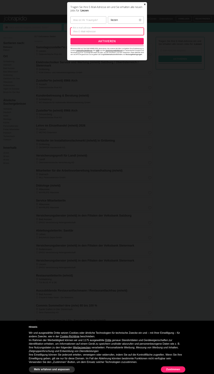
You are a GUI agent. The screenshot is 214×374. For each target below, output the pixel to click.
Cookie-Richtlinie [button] (70, 336)
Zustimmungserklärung (113, 86)
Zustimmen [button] (173, 369)
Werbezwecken (82, 347)
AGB (97, 86)
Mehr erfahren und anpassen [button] (52, 369)
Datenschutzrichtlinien (113, 90)
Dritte (108, 340)
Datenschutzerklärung (84, 86)
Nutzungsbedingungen (133, 90)
